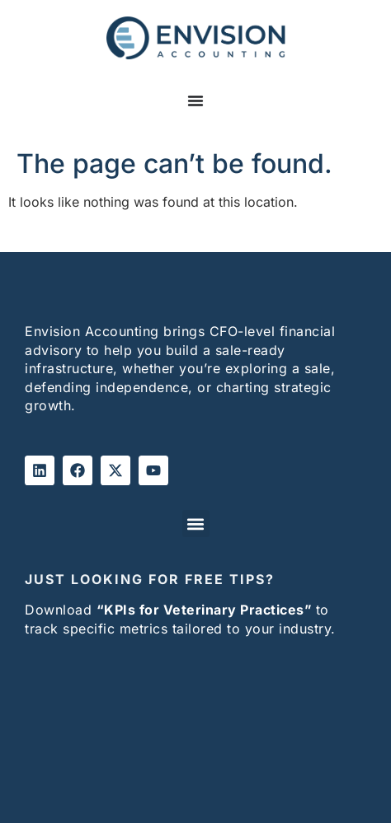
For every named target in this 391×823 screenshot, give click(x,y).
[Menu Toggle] (195, 108)
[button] (196, 523)
